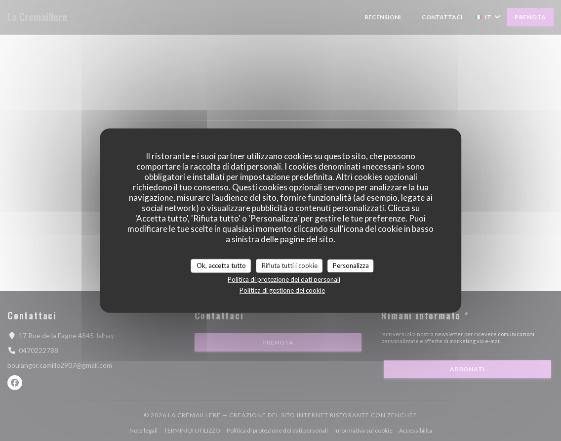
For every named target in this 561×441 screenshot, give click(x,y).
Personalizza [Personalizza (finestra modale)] (351, 265)
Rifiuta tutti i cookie (290, 265)
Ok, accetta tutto (221, 265)
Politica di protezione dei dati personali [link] (284, 279)
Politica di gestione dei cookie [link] (282, 290)
